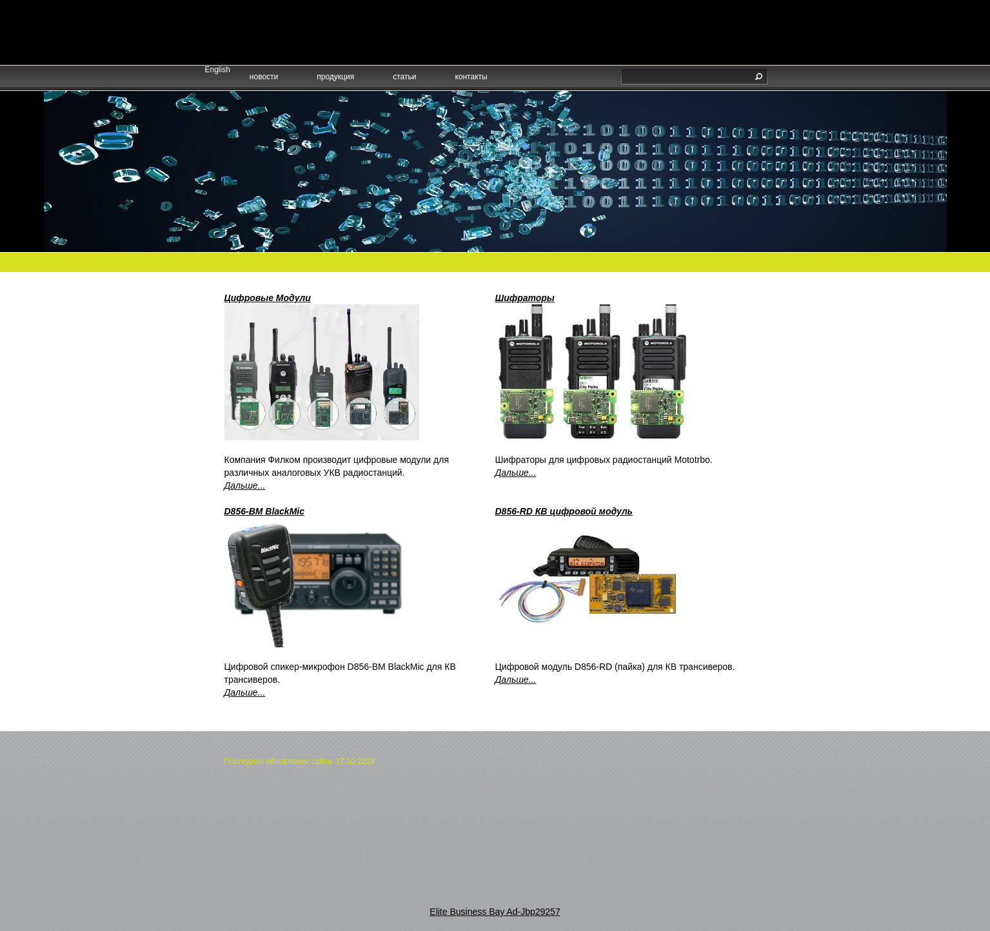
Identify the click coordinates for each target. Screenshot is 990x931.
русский (237, 28)
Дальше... (245, 485)
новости (264, 76)
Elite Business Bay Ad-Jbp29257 (495, 911)
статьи (404, 76)
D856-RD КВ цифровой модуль (564, 511)
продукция (335, 76)
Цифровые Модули (267, 298)
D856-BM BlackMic (264, 511)
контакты (471, 76)
